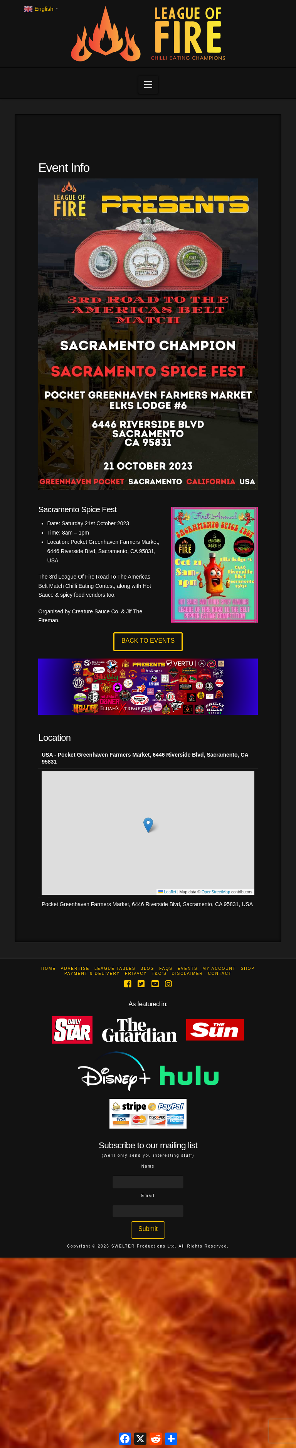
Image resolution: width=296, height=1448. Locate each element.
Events (188, 968)
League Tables (115, 968)
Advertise (75, 968)
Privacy (136, 973)
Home (48, 968)
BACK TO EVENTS (148, 640)
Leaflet (167, 892)
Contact (220, 973)
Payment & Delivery (92, 973)
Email (148, 1195)
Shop (248, 968)
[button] (148, 85)
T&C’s (159, 973)
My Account (219, 968)
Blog (148, 968)
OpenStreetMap (216, 892)
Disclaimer (187, 973)
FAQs (166, 968)
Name (148, 1166)
